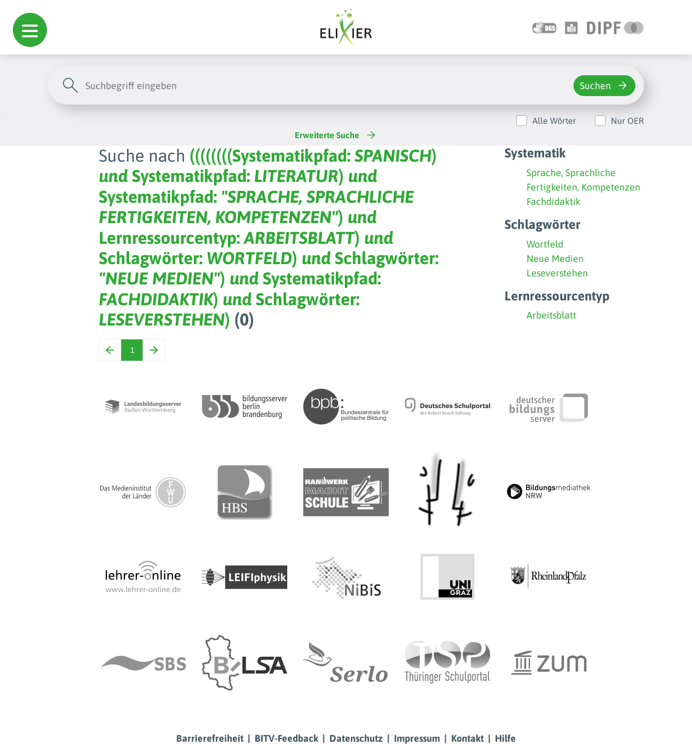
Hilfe (505, 738)
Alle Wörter (554, 120)
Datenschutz (356, 738)
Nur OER (627, 120)
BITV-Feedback (286, 738)
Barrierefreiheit (209, 738)
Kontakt (467, 738)
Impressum (417, 738)
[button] (30, 30)
